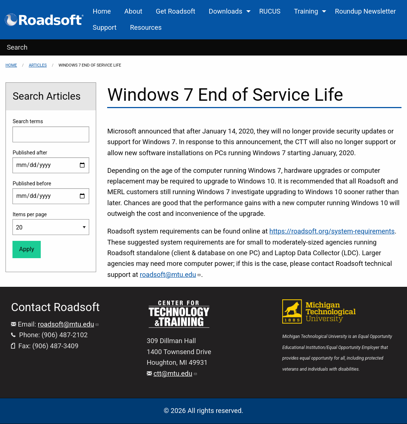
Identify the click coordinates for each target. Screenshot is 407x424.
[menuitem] (44, 19)
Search (17, 47)
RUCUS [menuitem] (269, 11)
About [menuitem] (133, 11)
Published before (31, 183)
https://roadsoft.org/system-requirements (332, 231)
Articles (38, 65)
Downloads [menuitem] (225, 11)
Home (11, 65)
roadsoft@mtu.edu (170, 274)
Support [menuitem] (105, 27)
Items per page (29, 214)
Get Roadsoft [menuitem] (175, 11)
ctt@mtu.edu (175, 373)
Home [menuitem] (102, 11)
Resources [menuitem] (145, 27)
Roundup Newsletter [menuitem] (365, 11)
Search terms (27, 121)
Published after (29, 153)
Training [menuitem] (306, 11)
